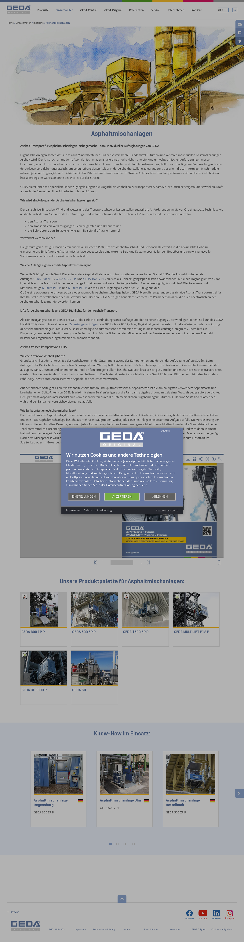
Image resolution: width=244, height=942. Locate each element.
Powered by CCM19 (167, 510)
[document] (122, 472)
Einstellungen (84, 496)
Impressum (73, 510)
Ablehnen (160, 496)
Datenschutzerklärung (98, 510)
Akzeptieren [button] (122, 496)
